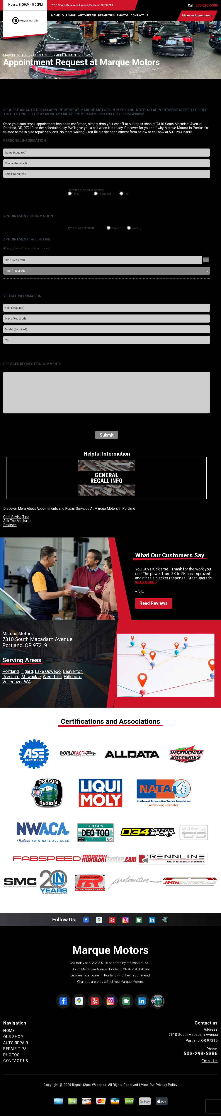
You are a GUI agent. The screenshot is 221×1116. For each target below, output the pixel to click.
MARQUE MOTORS (16, 55)
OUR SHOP (69, 15)
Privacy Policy (166, 1085)
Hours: (25, 4)
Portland (10, 671)
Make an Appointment (197, 15)
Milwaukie (31, 676)
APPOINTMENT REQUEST (74, 55)
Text (126, 193)
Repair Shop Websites (89, 1085)
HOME (55, 15)
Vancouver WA (16, 681)
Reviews (10, 525)
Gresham (10, 676)
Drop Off (116, 228)
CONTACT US (139, 15)
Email (76, 193)
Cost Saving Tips (16, 517)
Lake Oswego (48, 671)
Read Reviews (153, 603)
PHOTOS (122, 15)
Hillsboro (73, 676)
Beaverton (73, 671)
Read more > (146, 582)
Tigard (27, 671)
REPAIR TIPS (106, 15)
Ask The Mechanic (17, 521)
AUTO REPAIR (87, 15)
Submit (107, 435)
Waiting (136, 228)
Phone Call (105, 193)
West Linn (52, 676)
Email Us (210, 1061)
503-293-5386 (207, 5)
